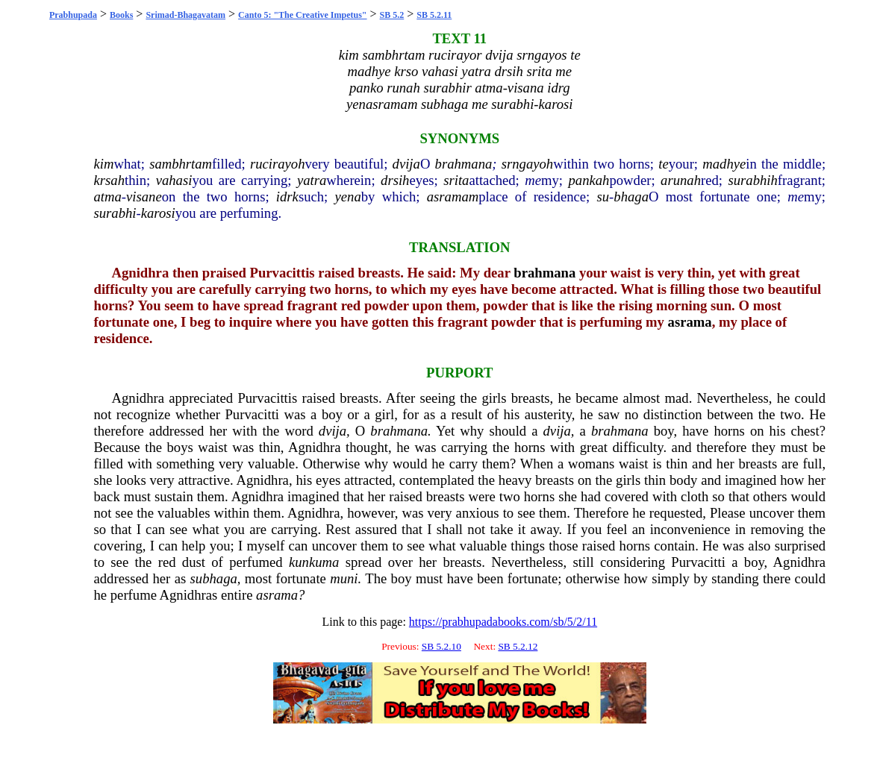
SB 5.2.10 (441, 646)
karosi (158, 213)
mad (677, 398)
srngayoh (527, 164)
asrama (690, 322)
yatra (311, 180)
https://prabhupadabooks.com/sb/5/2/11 (503, 621)
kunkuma (314, 562)
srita (456, 180)
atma (108, 196)
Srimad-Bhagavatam (185, 15)
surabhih (752, 180)
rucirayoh (277, 164)
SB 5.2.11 (434, 15)
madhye (724, 164)
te (663, 164)
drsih (395, 180)
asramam (452, 196)
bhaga (631, 196)
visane (144, 196)
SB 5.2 (392, 15)
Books (121, 15)
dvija (406, 164)
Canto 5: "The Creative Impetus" (302, 15)
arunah (681, 180)
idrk (287, 196)
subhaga (213, 578)
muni (344, 578)
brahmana (464, 164)
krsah (109, 180)
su (603, 196)
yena (348, 196)
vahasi (174, 180)
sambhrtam (180, 164)
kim (104, 164)
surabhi (115, 213)
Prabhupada (73, 15)
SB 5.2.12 (517, 646)
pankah (589, 180)
